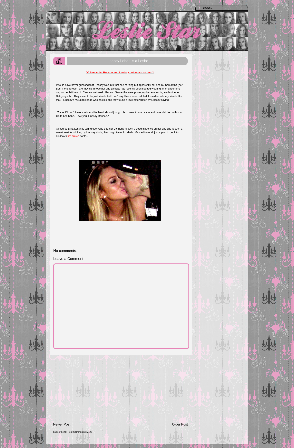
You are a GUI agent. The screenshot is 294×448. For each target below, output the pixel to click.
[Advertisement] (120, 388)
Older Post (180, 424)
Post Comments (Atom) (80, 431)
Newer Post (61, 424)
